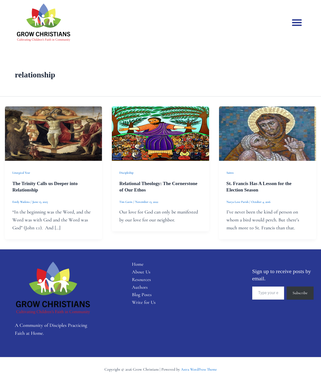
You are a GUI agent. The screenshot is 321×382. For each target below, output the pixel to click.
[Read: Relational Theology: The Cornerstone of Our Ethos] (160, 133)
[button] (297, 22)
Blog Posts (140, 296)
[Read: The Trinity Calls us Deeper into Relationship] (53, 133)
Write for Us (142, 304)
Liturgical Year (21, 173)
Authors (138, 288)
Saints (230, 173)
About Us (139, 272)
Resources (139, 280)
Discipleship (126, 173)
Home (136, 264)
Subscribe (300, 292)
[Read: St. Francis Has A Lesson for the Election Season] (267, 133)
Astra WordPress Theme (199, 369)
